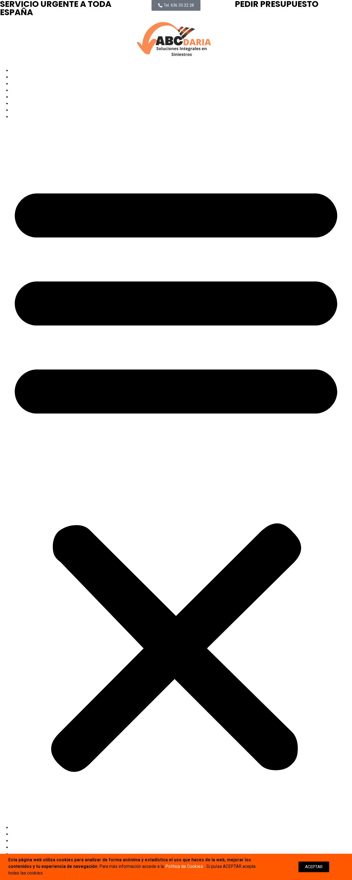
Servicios (20, 77)
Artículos (19, 103)
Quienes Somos (26, 83)
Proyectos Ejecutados (32, 90)
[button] (176, 472)
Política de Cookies (184, 867)
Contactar (20, 116)
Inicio (16, 70)
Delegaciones (24, 97)
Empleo (18, 110)
